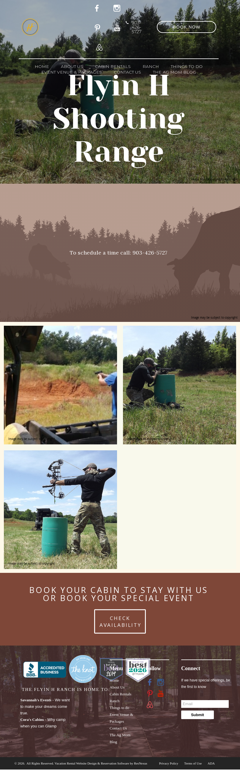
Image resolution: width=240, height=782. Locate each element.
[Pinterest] (98, 26)
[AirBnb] (98, 46)
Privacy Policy (168, 763)
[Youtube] (118, 26)
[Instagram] (160, 682)
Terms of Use (193, 763)
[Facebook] (150, 682)
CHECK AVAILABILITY (120, 621)
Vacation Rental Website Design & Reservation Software (92, 763)
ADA (211, 763)
